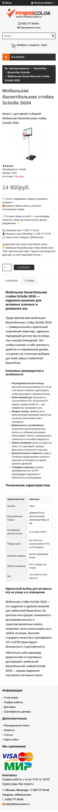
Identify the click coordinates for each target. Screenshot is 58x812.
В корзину (24, 267)
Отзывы (29, 280)
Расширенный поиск (16, 725)
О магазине (11, 697)
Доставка (9, 707)
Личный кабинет (43, 2)
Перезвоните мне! (29, 27)
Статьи (8, 735)
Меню (7, 2)
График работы (13, 702)
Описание (12, 280)
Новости (9, 730)
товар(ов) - (36, 45)
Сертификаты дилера (17, 711)
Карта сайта (11, 739)
